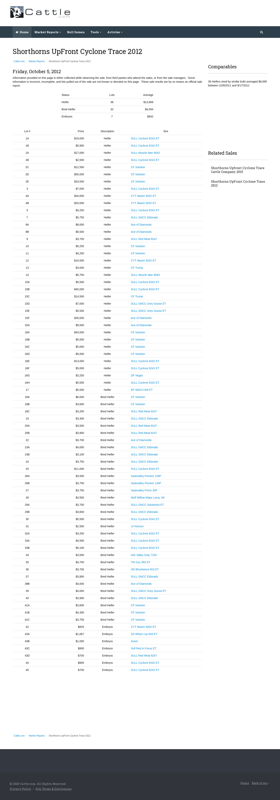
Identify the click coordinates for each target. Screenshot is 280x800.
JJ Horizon (137, 526)
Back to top (260, 783)
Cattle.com (19, 61)
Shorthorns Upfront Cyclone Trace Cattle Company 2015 (237, 170)
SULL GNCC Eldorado (144, 217)
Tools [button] (96, 32)
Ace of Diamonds (141, 224)
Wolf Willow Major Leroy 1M (147, 497)
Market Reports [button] (47, 32)
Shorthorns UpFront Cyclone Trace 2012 (238, 183)
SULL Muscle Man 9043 (145, 152)
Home (22, 32)
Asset (134, 641)
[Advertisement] (199, 12)
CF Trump (137, 267)
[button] (261, 32)
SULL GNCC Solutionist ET (147, 504)
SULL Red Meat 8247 (144, 239)
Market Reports (37, 61)
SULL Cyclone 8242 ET (145, 138)
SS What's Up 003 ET (144, 634)
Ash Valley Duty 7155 (144, 555)
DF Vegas (137, 375)
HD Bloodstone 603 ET (145, 569)
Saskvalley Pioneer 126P (146, 476)
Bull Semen (76, 32)
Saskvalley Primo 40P (144, 490)
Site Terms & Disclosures (54, 789)
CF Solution (138, 167)
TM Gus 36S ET (140, 562)
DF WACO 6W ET (142, 389)
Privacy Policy (20, 789)
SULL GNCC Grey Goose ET (148, 303)
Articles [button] (115, 32)
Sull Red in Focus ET (144, 648)
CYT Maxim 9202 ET (143, 195)
